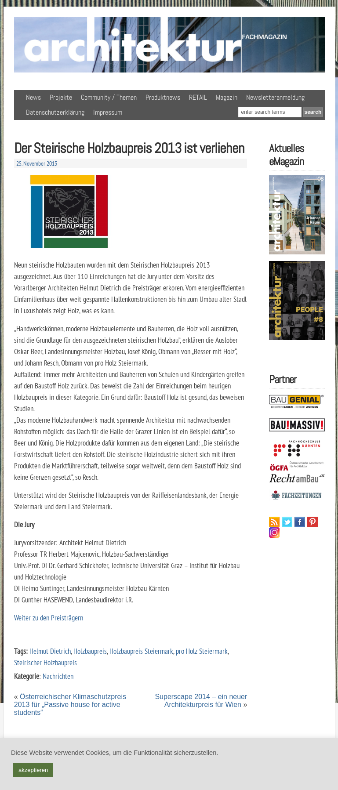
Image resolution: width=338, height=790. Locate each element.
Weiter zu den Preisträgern (48, 617)
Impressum (107, 112)
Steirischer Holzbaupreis (45, 662)
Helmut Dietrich (50, 651)
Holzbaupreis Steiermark (141, 651)
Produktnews (162, 97)
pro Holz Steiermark (202, 651)
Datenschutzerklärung (55, 112)
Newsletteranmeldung (275, 97)
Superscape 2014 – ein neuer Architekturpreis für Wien (201, 700)
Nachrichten (58, 676)
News (33, 97)
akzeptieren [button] (33, 770)
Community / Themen (109, 97)
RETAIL (198, 97)
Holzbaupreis (90, 651)
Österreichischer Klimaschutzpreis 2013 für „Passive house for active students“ (70, 704)
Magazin (226, 97)
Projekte (61, 97)
